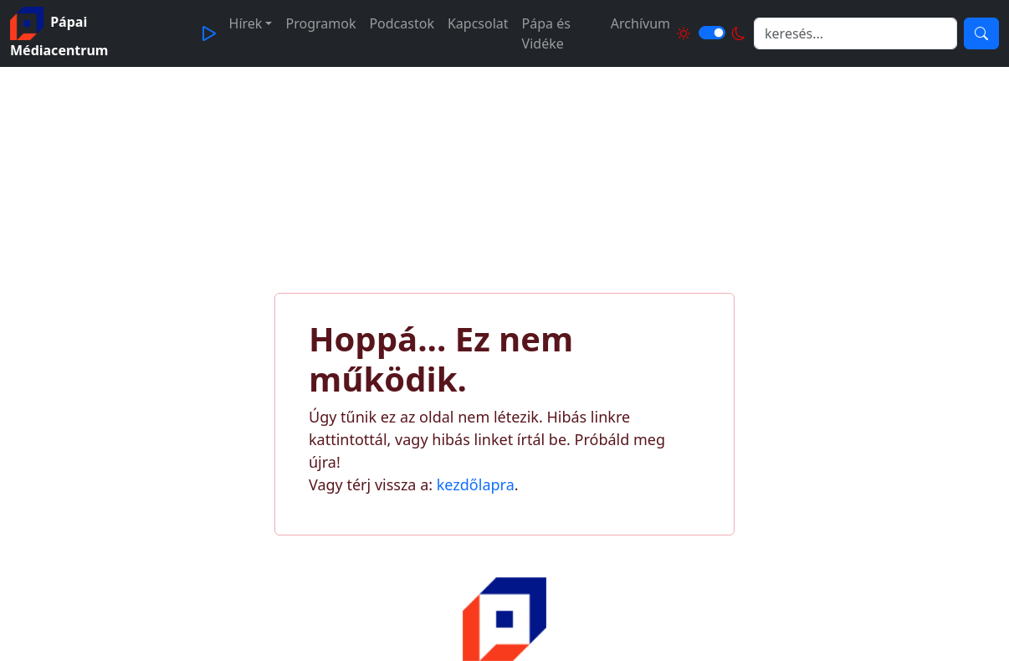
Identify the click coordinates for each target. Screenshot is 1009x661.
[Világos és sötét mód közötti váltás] (712, 32)
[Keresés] (981, 33)
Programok (320, 23)
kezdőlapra (476, 484)
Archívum (640, 23)
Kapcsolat (478, 23)
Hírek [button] (246, 23)
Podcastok (401, 23)
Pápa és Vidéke (546, 33)
